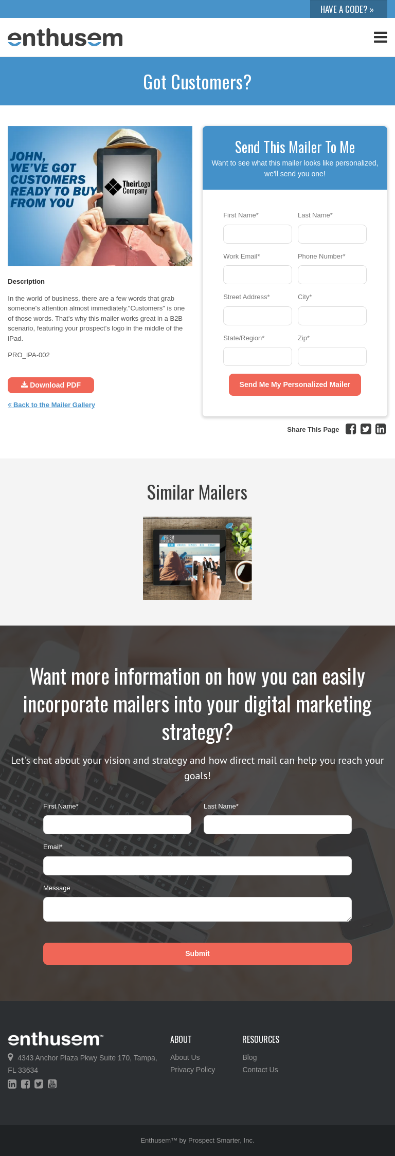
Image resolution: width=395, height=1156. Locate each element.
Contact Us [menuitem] (260, 1070)
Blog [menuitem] (249, 1057)
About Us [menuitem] (185, 1057)
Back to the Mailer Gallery (51, 405)
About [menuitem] (181, 1039)
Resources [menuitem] (260, 1039)
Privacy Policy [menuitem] (192, 1070)
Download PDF (51, 385)
